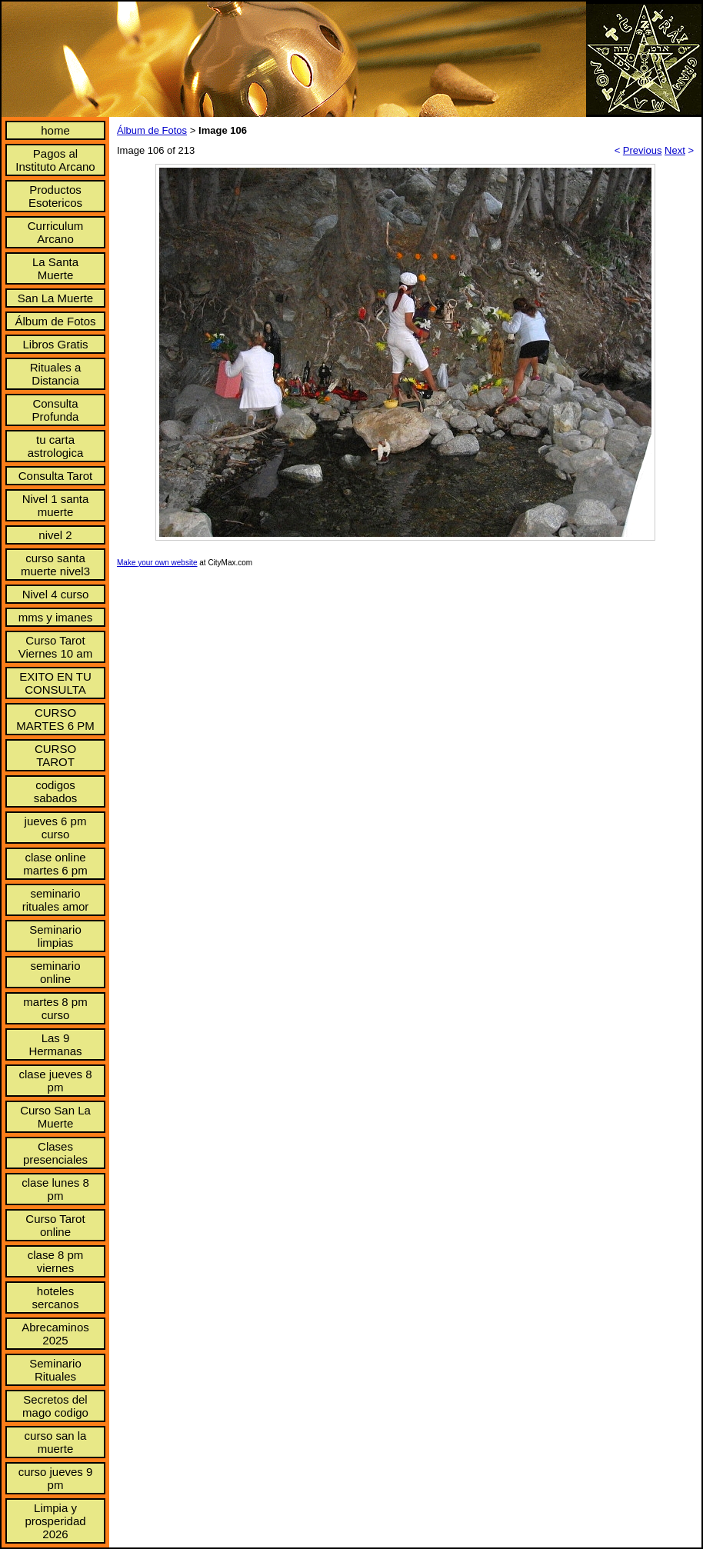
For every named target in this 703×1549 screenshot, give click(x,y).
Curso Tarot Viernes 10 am (55, 647)
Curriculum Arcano (56, 232)
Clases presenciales (55, 1153)
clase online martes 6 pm (55, 864)
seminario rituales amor (55, 900)
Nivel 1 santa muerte (55, 505)
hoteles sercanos (55, 1297)
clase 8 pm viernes (56, 1261)
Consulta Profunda (55, 410)
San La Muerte (55, 298)
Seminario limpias (55, 936)
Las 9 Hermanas (55, 1044)
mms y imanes (55, 617)
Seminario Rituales (55, 1370)
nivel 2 (55, 534)
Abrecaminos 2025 (55, 1334)
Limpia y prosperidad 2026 (55, 1521)
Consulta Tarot (55, 475)
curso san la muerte (56, 1442)
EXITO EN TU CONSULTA (55, 683)
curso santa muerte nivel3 (55, 564)
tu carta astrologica (56, 446)
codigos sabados (56, 791)
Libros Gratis (55, 344)
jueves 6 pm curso (56, 827)
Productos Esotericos (55, 196)
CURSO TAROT (55, 755)
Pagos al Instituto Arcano (55, 160)
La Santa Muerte (55, 268)
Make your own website (157, 562)
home (55, 130)
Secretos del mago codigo (55, 1406)
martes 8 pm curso (55, 1008)
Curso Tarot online (55, 1225)
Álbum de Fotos (55, 321)
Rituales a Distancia (56, 374)
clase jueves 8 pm (55, 1081)
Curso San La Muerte (55, 1117)
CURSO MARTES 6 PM (55, 719)
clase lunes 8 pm (55, 1189)
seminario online (55, 972)
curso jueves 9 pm (55, 1478)
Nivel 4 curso (55, 594)
